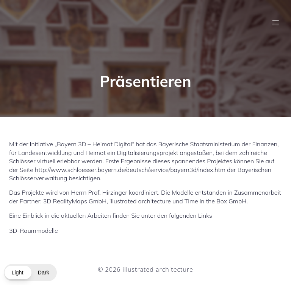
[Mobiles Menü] (275, 24)
